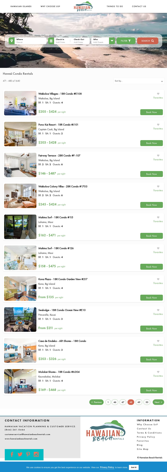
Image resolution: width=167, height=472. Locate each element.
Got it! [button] (134, 467)
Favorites (143, 440)
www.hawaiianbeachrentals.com (21, 438)
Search (147, 40)
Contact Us (139, 6)
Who (95, 39)
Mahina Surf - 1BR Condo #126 (56, 248)
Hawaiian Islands (21, 6)
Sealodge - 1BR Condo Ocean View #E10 (62, 310)
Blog (140, 444)
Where (19, 39)
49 (139, 402)
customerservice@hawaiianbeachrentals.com (27, 434)
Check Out (79, 39)
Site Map (143, 449)
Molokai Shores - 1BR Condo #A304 (59, 372)
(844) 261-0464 (15, 429)
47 (123, 402)
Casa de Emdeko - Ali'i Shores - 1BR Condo (62, 341)
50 (147, 402)
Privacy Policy (146, 436)
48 (132, 402)
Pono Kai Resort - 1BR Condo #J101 (58, 124)
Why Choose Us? (50, 6)
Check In (60, 39)
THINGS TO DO (115, 6)
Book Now (151, 112)
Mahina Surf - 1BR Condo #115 (55, 217)
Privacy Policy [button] (107, 467)
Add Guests (98, 42)
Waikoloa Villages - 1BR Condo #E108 (60, 94)
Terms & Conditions (149, 432)
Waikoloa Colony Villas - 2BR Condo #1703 (62, 186)
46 (115, 402)
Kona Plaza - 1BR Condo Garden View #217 (63, 279)
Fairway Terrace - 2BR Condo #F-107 (59, 155)
